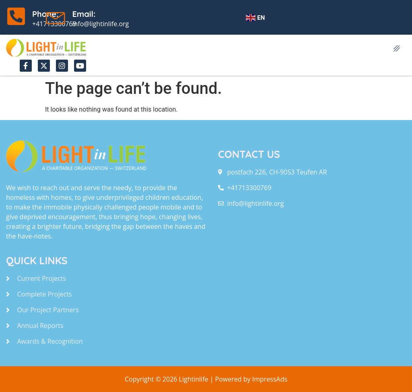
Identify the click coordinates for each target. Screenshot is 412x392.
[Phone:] (16, 16)
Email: (83, 14)
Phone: (45, 14)
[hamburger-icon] (397, 49)
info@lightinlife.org (100, 23)
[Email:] (56, 16)
